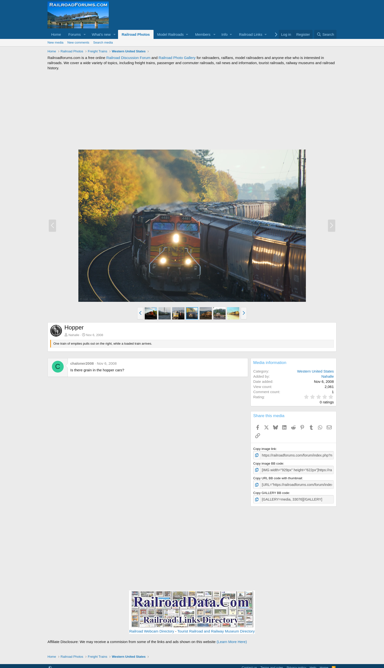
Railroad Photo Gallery (177, 58)
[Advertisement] (192, 110)
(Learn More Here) (232, 640)
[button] (84, 34)
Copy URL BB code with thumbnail (277, 477)
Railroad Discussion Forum (128, 58)
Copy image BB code (268, 463)
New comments (78, 42)
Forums (74, 34)
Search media (103, 42)
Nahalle (74, 335)
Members (203, 34)
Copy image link (264, 449)
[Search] (325, 34)
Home (56, 34)
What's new (101, 34)
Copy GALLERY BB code (271, 491)
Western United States (315, 371)
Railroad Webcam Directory (151, 629)
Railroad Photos (136, 34)
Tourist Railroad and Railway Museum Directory (216, 629)
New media (55, 42)
